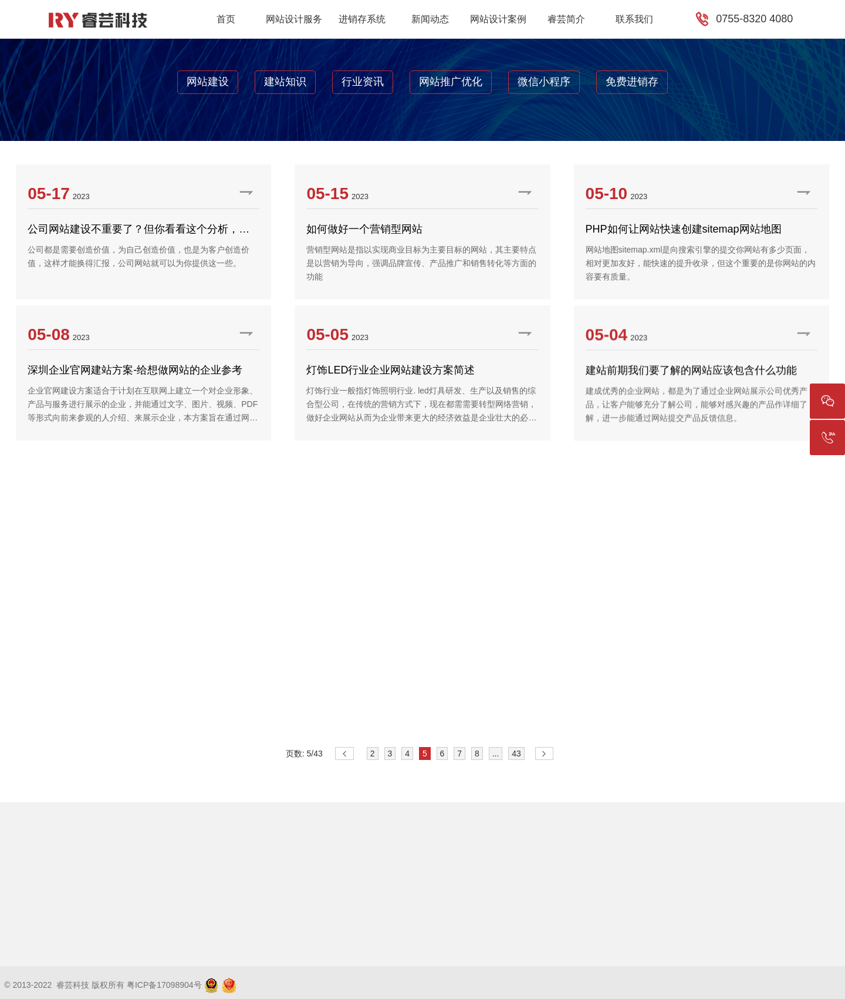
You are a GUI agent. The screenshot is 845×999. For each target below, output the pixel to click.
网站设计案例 (498, 19)
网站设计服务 (294, 19)
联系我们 (634, 19)
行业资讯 (363, 82)
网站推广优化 (450, 82)
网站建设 (208, 82)
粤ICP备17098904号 (164, 985)
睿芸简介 (566, 19)
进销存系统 (362, 19)
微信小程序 (544, 82)
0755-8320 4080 (754, 19)
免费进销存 (632, 82)
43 (516, 753)
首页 (226, 19)
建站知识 (285, 82)
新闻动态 (430, 19)
